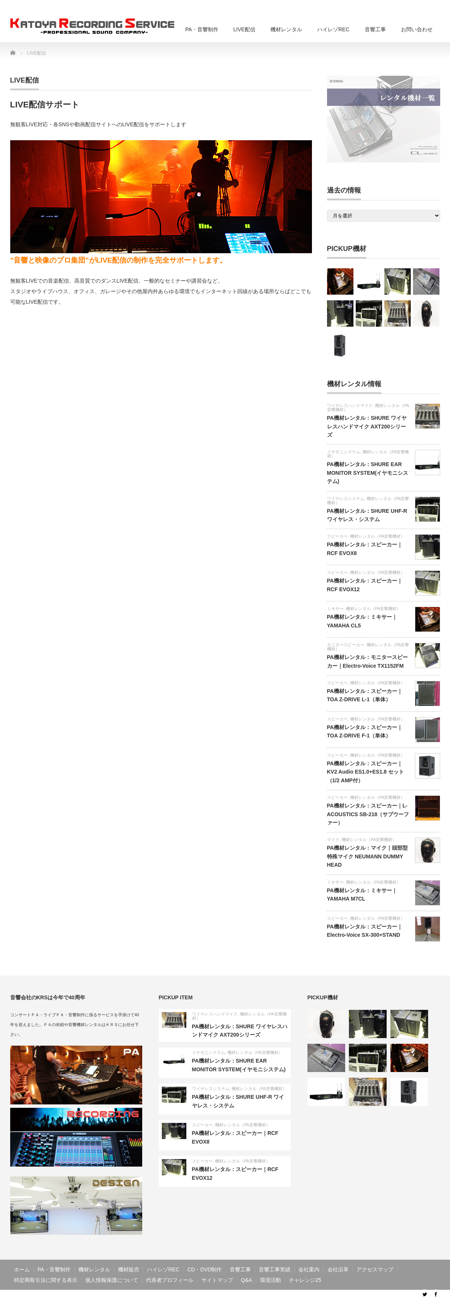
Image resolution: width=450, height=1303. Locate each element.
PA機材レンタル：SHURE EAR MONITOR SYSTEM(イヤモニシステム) (368, 472)
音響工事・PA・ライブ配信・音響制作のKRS (358, 1296)
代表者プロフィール (170, 1280)
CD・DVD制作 (204, 1269)
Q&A (246, 1280)
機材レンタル (286, 29)
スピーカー (337, 536)
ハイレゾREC (333, 29)
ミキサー (335, 608)
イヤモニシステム (343, 452)
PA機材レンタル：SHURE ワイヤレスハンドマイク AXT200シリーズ (367, 426)
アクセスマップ (374, 1269)
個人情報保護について (111, 1280)
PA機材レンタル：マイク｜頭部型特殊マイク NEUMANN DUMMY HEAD (367, 856)
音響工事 (375, 29)
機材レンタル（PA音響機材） (368, 454)
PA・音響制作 (201, 29)
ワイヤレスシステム (345, 498)
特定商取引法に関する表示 (45, 1280)
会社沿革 (338, 1269)
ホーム (22, 1269)
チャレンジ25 (305, 1280)
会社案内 (308, 1269)
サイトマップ (217, 1280)
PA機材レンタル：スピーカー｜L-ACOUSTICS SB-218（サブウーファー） (368, 814)
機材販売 (128, 1269)
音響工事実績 (274, 1269)
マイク (333, 839)
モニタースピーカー (345, 644)
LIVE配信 (244, 29)
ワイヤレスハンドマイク (350, 405)
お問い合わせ (417, 29)
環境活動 (270, 1280)
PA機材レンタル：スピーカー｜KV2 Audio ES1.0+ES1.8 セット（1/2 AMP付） (365, 771)
